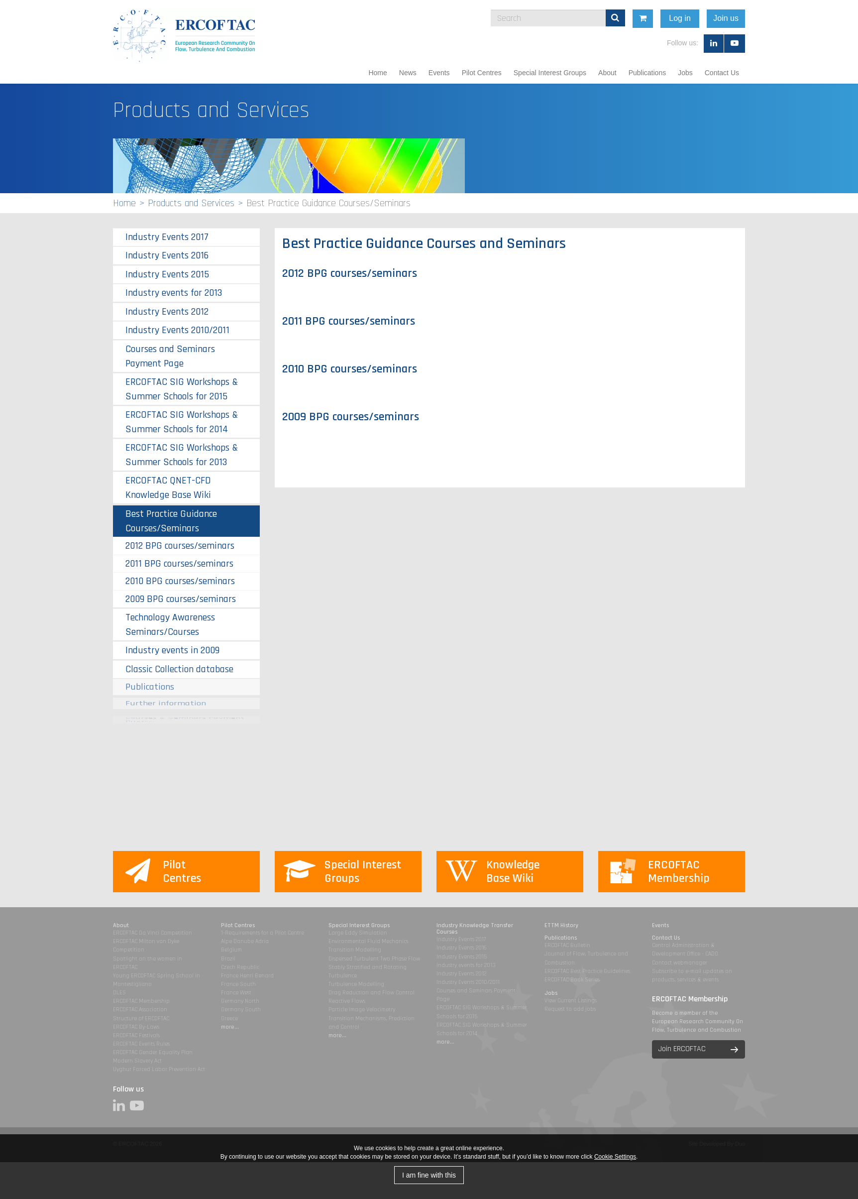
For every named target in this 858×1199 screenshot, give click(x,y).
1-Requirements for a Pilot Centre (262, 933)
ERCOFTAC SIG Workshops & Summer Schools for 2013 (181, 454)
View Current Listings (570, 1000)
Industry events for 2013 (173, 292)
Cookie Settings (615, 1156)
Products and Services (191, 203)
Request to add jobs (570, 1009)
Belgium (231, 950)
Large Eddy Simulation (357, 933)
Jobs (685, 73)
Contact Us (722, 73)
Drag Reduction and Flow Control (371, 992)
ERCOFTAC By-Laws (136, 1027)
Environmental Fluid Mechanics (368, 941)
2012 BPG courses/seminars (349, 273)
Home (377, 73)
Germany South (241, 1009)
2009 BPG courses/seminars (350, 416)
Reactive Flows (346, 1001)
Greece (229, 1018)
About (607, 73)
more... (230, 1027)
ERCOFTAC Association (140, 1009)
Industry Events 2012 (167, 311)
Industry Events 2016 (167, 255)
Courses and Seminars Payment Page (170, 356)
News (408, 73)
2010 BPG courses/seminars (349, 368)
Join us (834, 18)
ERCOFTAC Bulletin (567, 945)
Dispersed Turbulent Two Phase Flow (374, 958)
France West (236, 992)
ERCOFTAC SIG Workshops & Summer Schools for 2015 (181, 389)
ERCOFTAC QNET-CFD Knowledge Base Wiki (168, 484)
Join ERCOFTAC (682, 1049)
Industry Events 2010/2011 (177, 330)
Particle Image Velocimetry (361, 1009)
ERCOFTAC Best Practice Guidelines (587, 971)
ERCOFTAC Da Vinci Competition (152, 933)
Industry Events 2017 (167, 237)
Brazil (228, 958)
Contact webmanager (679, 962)
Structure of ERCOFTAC (141, 1018)
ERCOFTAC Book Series (572, 979)
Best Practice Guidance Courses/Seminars (171, 512)
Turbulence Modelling (356, 984)
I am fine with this (429, 1175)
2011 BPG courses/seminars (348, 321)
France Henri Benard (247, 975)
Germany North (240, 1001)
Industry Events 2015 (167, 274)
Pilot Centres (482, 73)
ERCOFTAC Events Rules (141, 1044)
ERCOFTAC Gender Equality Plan (153, 1052)
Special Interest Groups (550, 73)
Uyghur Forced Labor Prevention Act (159, 1069)
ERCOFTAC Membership (141, 1001)
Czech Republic (240, 967)
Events (439, 73)
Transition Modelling (354, 950)
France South (238, 984)
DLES (119, 992)
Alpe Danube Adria (245, 941)
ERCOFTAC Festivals (136, 1035)
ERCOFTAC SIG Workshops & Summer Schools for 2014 (181, 421)
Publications (647, 73)
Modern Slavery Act (137, 1061)
